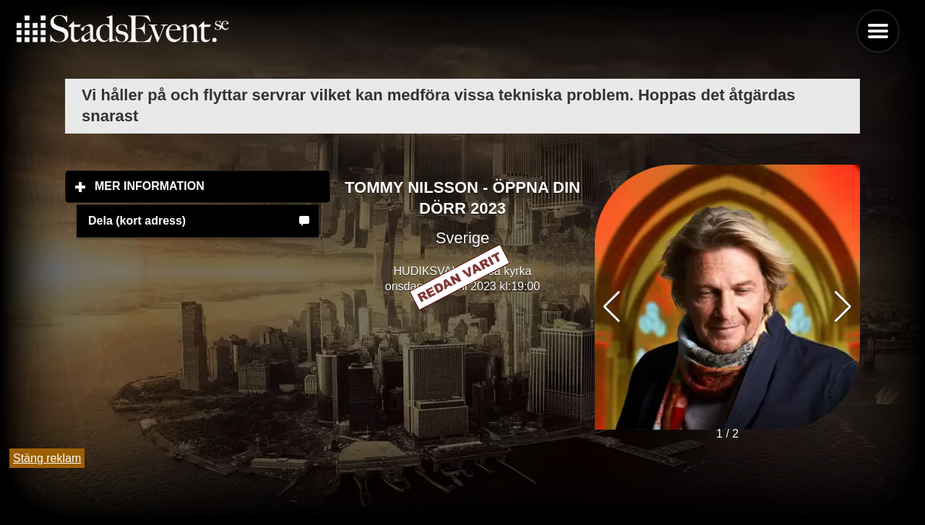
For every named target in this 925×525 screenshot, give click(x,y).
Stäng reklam (47, 458)
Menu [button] (878, 31)
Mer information (212, 185)
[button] (843, 307)
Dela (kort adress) (137, 220)
